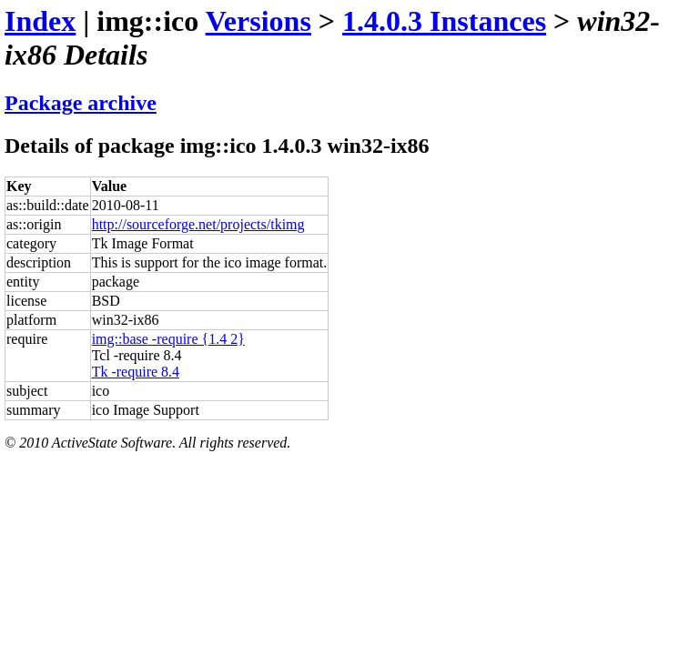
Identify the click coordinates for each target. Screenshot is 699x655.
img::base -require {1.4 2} (168, 339)
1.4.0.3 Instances (444, 21)
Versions (258, 21)
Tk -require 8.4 (135, 371)
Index (40, 21)
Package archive (81, 103)
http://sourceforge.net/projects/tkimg (198, 224)
